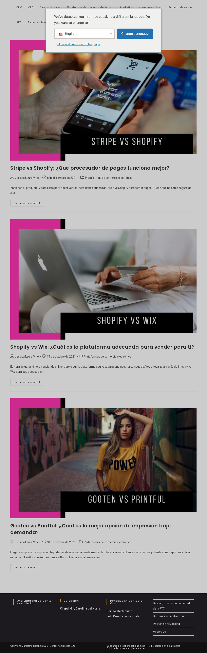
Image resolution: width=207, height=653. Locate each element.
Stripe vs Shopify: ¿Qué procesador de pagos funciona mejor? (89, 168)
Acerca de (159, 631)
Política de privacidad (166, 623)
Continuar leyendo (29, 203)
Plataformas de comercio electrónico (108, 177)
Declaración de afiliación (168, 616)
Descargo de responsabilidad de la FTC (128, 646)
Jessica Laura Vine (27, 177)
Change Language (135, 34)
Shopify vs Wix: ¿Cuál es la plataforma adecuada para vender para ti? (102, 347)
